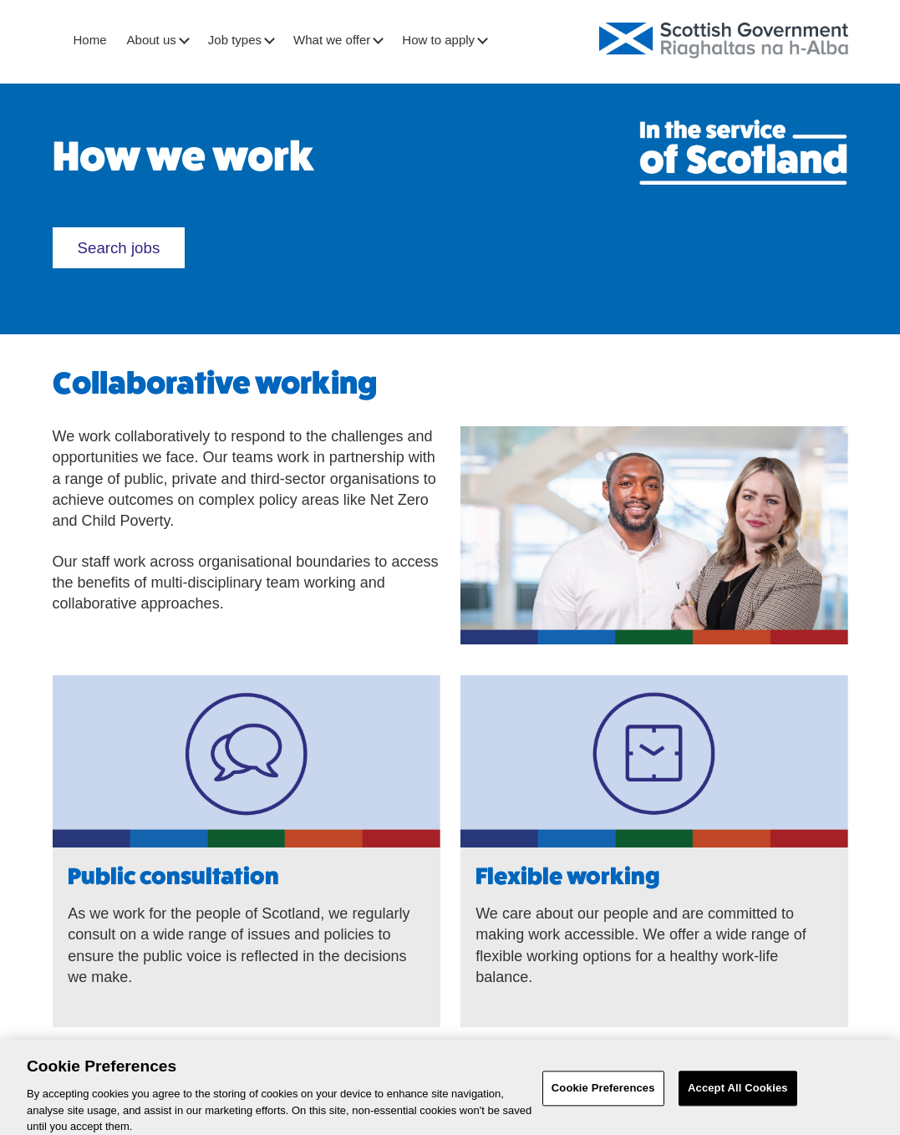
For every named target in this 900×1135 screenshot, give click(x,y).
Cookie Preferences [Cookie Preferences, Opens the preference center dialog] (603, 1093)
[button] (184, 40)
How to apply (444, 40)
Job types (240, 40)
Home (90, 40)
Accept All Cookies (738, 1093)
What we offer (337, 40)
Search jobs (124, 253)
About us (157, 40)
